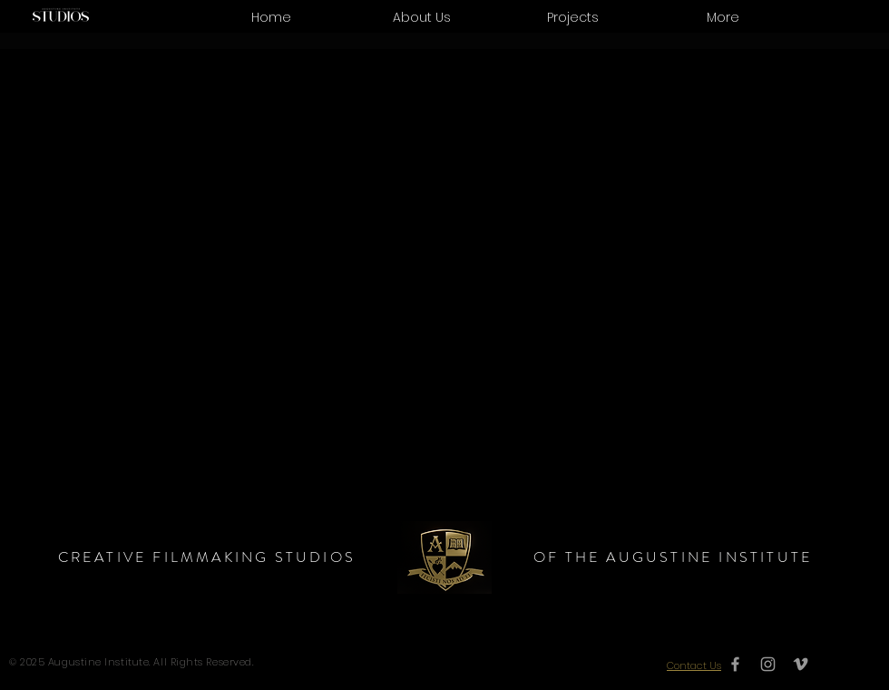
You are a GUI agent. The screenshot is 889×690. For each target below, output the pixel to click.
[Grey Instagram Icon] (767, 664)
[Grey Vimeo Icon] (800, 664)
